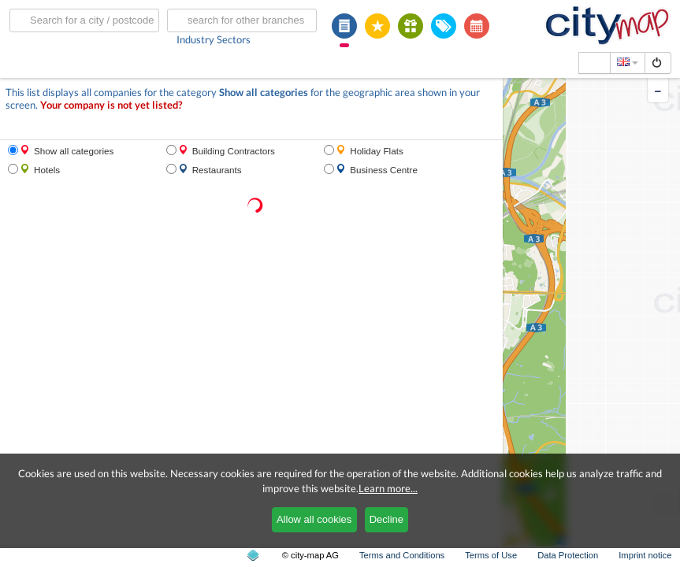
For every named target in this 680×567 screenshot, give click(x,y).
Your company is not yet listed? (111, 105)
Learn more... (388, 488)
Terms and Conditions (401, 555)
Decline (386, 519)
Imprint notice (645, 555)
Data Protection (567, 555)
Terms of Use (491, 555)
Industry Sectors (214, 39)
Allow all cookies (314, 519)
